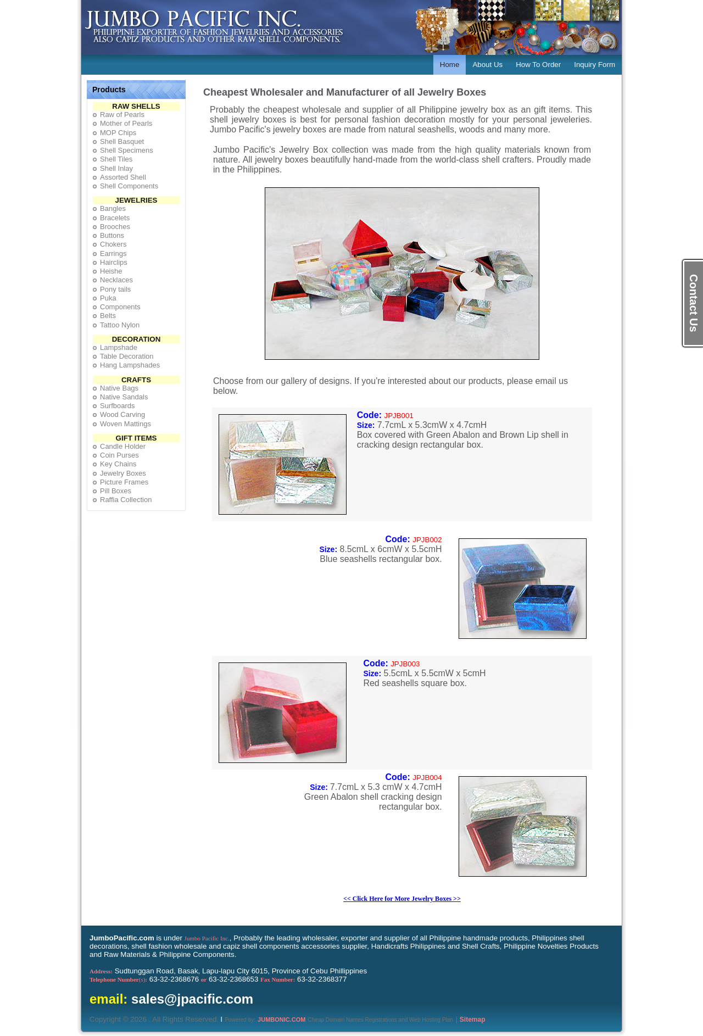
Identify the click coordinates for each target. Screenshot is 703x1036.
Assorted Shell (123, 177)
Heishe (111, 271)
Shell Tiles (116, 159)
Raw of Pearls (122, 114)
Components (120, 307)
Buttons (112, 235)
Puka (108, 298)
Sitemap (473, 1019)
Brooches (115, 226)
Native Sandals (124, 397)
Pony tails (115, 289)
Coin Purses (119, 455)
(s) (118, 979)
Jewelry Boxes (123, 473)
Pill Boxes (115, 491)
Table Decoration (127, 356)
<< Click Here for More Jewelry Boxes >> (402, 899)
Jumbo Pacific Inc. (207, 938)
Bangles (113, 208)
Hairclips (113, 262)
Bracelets (115, 218)
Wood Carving (122, 414)
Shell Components (129, 186)
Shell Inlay (116, 168)
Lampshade (118, 347)
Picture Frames (124, 482)
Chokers (113, 244)
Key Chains (118, 464)
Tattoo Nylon (120, 325)
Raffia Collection (126, 499)
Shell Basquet (122, 141)
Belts (108, 315)
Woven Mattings (125, 424)
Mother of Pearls (126, 123)
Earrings (113, 253)
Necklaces (116, 280)
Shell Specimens (126, 150)
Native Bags (119, 388)
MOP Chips (118, 133)
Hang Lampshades (130, 365)
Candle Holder (123, 446)
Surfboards (117, 406)
